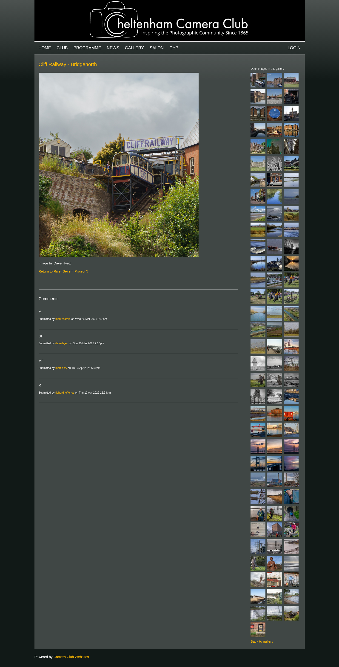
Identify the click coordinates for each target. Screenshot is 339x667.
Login (294, 48)
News (113, 48)
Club (62, 48)
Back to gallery (262, 641)
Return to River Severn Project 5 (63, 271)
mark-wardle (63, 319)
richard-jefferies (64, 392)
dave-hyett (61, 343)
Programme (87, 48)
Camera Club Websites (71, 657)
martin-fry (61, 368)
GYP (173, 48)
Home (45, 48)
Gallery (134, 48)
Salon (157, 48)
